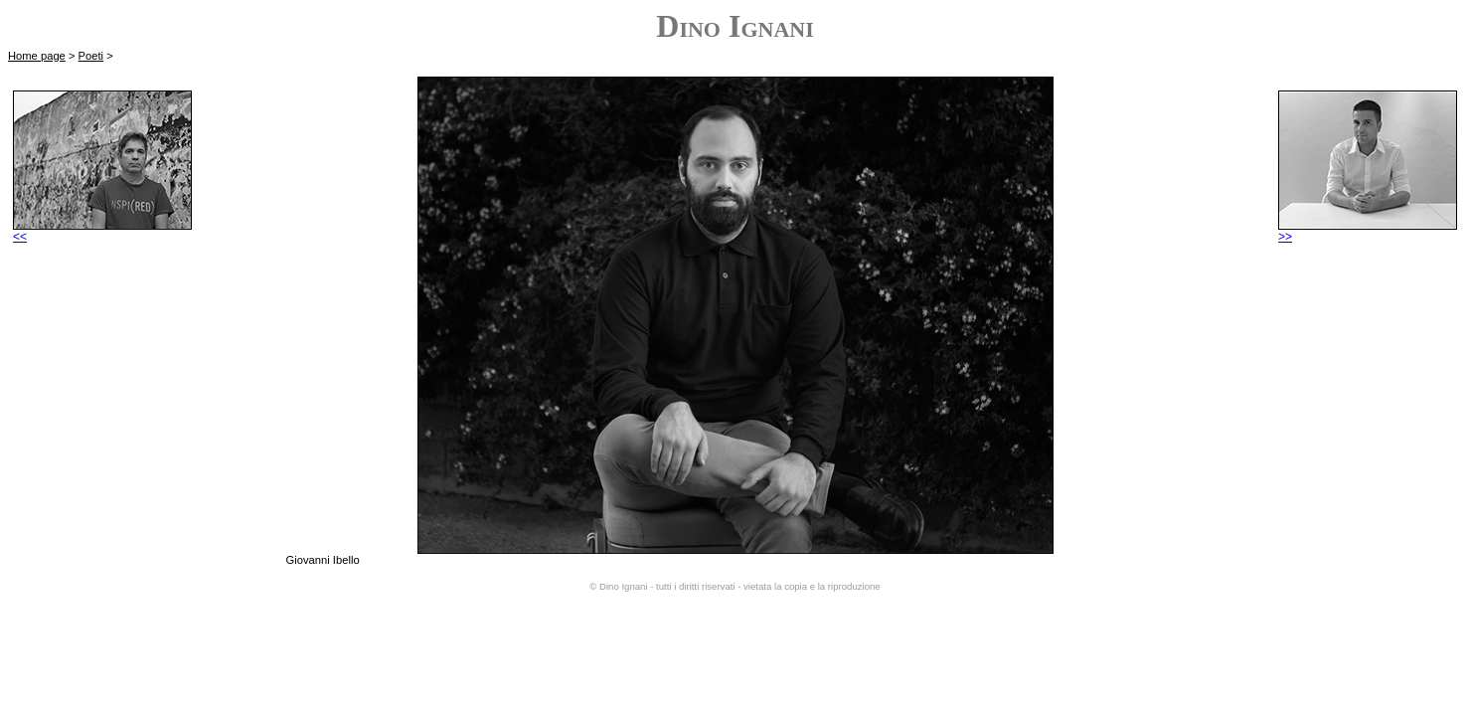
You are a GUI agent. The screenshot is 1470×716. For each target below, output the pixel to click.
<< (102, 231)
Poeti (91, 56)
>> (1367, 231)
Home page (37, 56)
